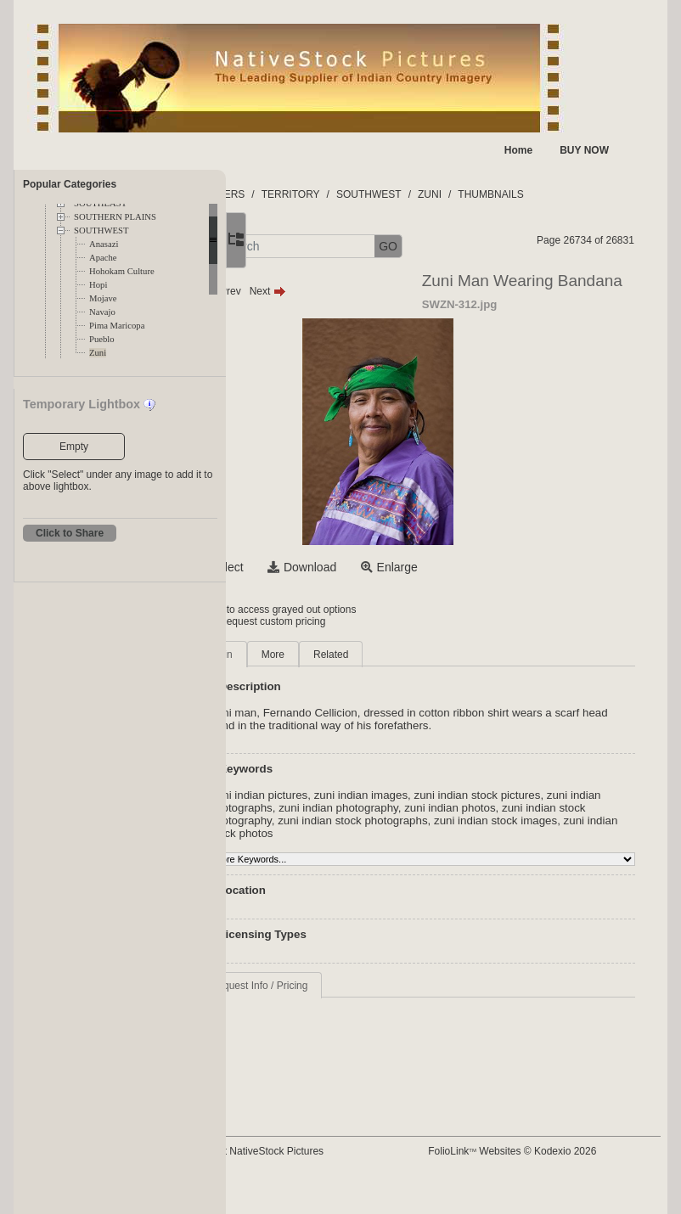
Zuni (97, 352)
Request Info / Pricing (344, 986)
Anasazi (103, 244)
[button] (286, 247)
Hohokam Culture (122, 271)
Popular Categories (69, 184)
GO (473, 246)
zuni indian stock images (425, 833)
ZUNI (514, 194)
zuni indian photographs (355, 807)
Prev (308, 291)
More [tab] (357, 654)
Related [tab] (415, 654)
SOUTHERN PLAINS (115, 217)
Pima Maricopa (116, 325)
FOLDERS (306, 194)
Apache (103, 257)
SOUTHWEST (101, 230)
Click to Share (70, 533)
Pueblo (102, 339)
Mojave (103, 298)
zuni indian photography (481, 807)
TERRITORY (375, 194)
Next (353, 291)
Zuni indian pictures (344, 795)
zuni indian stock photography (409, 820)
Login (295, 609)
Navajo (102, 312)
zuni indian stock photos (553, 833)
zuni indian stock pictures (562, 795)
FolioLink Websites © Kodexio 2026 (552, 1151)
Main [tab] (306, 654)
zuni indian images (445, 795)
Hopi (98, 284)
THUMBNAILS (576, 194)
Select (312, 567)
